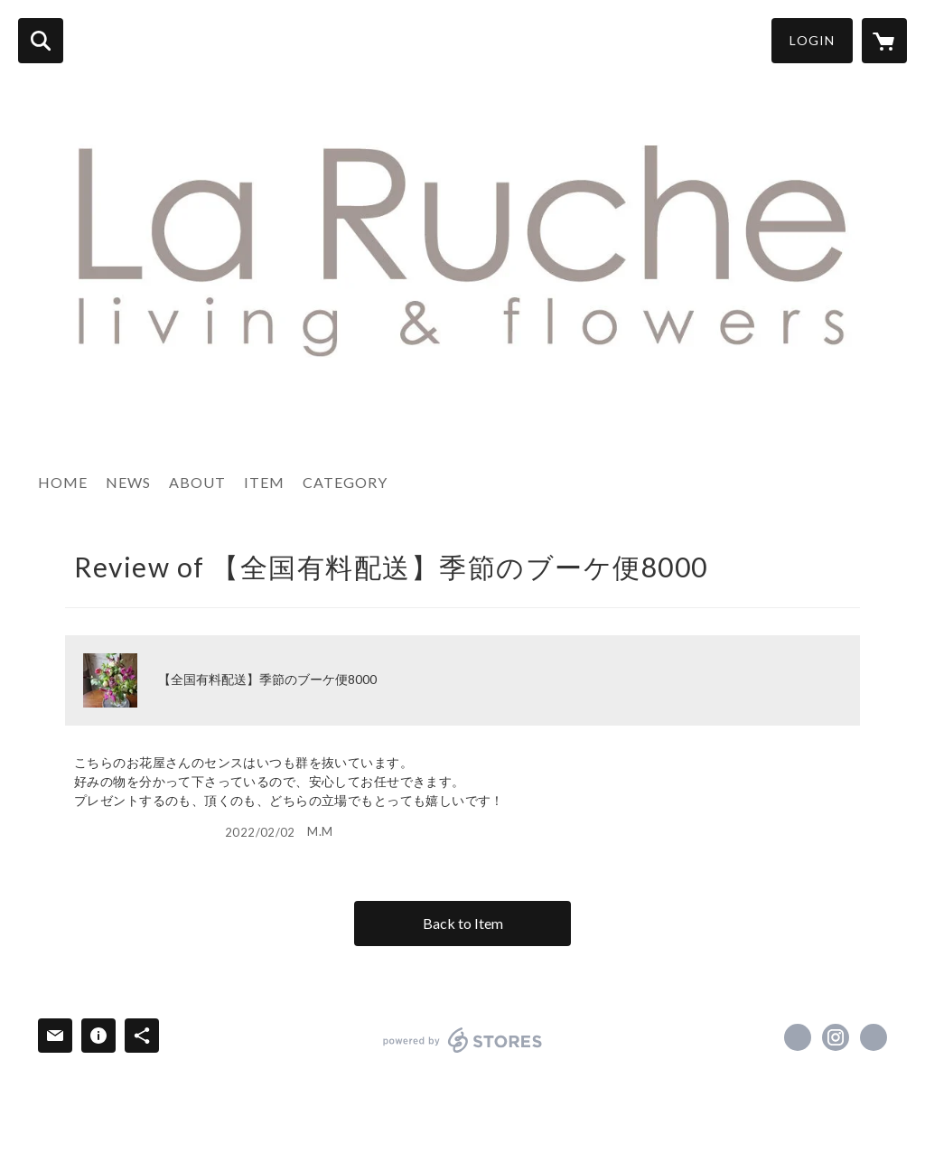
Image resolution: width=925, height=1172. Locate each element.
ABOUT (197, 482)
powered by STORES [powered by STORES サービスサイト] (463, 1040)
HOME (63, 482)
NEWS (128, 482)
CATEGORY (345, 482)
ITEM (264, 482)
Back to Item (463, 923)
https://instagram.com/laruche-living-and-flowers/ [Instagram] (835, 1037)
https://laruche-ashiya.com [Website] (873, 1037)
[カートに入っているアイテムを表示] (884, 40)
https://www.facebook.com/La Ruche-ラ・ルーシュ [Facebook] (797, 1037)
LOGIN (812, 40)
